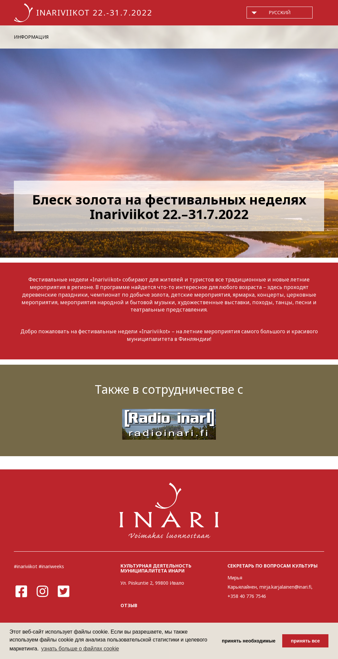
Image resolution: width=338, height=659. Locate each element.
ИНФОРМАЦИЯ (31, 37)
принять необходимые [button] (249, 640)
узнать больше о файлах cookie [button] (80, 648)
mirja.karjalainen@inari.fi (285, 587)
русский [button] (279, 12)
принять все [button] (305, 640)
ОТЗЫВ (128, 605)
